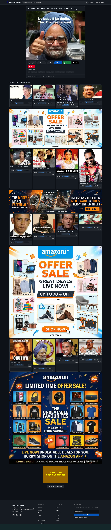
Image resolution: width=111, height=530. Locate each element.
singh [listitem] (67, 72)
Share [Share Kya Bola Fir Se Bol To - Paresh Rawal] (96, 102)
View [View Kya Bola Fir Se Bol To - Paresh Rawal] (82, 102)
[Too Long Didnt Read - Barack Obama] (67, 348)
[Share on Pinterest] (31, 66)
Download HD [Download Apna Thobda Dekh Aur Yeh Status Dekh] (65, 104)
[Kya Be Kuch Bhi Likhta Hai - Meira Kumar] (44, 92)
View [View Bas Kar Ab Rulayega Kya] (12, 242)
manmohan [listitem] (61, 72)
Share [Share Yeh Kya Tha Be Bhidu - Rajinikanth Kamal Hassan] (49, 172)
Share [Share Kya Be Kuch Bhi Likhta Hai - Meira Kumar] (49, 103)
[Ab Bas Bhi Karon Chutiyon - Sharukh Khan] (44, 223)
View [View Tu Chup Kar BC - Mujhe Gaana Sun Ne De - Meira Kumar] (12, 170)
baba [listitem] (33, 72)
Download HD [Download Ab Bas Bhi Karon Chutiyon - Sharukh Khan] (42, 236)
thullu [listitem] (43, 72)
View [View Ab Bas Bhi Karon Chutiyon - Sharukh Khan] (35, 236)
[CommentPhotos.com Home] (13, 2)
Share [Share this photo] (50, 63)
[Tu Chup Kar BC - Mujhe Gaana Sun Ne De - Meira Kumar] (21, 157)
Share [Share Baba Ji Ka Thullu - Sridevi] (72, 176)
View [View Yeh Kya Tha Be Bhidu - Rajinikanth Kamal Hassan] (35, 172)
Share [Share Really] (26, 103)
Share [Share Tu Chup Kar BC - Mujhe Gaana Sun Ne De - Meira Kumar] (26, 170)
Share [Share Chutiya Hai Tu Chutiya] (26, 364)
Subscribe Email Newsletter (86, 515)
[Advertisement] (55, 527)
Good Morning (41, 520)
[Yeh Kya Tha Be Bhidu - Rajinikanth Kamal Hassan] (44, 158)
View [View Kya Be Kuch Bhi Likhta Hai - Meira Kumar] (35, 103)
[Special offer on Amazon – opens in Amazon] (55, 128)
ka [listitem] (39, 72)
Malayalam (58, 512)
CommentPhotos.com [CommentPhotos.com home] (18, 505)
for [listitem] (52, 72)
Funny (39, 515)
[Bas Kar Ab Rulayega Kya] (21, 226)
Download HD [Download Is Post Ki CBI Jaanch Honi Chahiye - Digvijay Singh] (89, 359)
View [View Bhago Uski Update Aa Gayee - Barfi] (82, 227)
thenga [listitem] (48, 72)
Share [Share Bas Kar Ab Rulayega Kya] (26, 242)
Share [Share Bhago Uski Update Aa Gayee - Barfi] (96, 227)
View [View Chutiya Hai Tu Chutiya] (12, 364)
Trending (92, 2)
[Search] (86, 2)
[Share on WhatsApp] (67, 62)
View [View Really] (12, 103)
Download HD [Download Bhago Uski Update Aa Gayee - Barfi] (89, 227)
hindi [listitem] (72, 72)
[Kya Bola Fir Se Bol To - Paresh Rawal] (90, 91)
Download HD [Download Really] (19, 103)
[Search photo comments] (53, 2)
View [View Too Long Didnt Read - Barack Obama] (59, 360)
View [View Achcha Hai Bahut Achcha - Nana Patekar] (82, 185)
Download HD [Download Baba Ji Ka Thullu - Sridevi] (65, 176)
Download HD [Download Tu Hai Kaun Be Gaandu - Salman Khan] (65, 233)
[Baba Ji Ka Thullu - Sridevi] (67, 161)
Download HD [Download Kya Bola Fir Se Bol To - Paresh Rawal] (89, 102)
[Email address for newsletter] (86, 511)
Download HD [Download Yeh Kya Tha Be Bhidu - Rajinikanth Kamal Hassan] (42, 172)
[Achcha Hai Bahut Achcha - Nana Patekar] (90, 165)
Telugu (57, 518)
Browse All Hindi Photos (55, 486)
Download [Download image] (41, 63)
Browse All (40, 510)
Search (40, 512)
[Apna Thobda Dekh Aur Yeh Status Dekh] (67, 93)
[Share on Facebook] (58, 62)
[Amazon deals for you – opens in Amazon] (55, 201)
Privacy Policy (41, 523)
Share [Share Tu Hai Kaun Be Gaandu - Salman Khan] (72, 233)
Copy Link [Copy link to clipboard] (32, 63)
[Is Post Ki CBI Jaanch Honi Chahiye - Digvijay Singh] (90, 347)
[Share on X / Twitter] (75, 62)
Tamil (57, 515)
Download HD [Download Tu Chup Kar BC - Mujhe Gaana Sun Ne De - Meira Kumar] (19, 170)
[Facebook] (13, 515)
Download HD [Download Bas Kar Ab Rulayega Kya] (19, 242)
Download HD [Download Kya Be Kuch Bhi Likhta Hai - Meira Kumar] (42, 103)
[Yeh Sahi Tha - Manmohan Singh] (44, 352)
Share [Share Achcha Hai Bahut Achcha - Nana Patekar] (96, 185)
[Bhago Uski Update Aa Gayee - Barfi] (90, 219)
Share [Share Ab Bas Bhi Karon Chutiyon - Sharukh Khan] (49, 236)
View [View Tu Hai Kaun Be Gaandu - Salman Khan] (59, 233)
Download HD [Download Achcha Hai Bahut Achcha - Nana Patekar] (89, 185)
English (58, 507)
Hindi (102, 2)
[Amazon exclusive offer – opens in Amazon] (55, 418)
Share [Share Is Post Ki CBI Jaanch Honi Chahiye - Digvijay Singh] (96, 359)
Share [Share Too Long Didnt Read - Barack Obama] (72, 360)
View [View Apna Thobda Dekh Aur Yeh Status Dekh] (59, 104)
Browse (98, 2)
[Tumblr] (20, 515)
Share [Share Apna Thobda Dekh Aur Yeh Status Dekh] (72, 104)
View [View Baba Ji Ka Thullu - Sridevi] (59, 176)
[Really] (21, 92)
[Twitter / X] (16, 515)
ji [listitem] (36, 72)
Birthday (40, 518)
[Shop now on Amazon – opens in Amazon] (55, 292)
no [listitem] (29, 72)
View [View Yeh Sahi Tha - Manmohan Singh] (35, 368)
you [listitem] (56, 72)
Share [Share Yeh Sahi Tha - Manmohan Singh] (49, 368)
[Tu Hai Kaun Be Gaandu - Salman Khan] (67, 222)
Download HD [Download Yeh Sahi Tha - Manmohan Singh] (42, 368)
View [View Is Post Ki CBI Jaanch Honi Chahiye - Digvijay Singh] (82, 359)
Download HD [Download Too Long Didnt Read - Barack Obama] (65, 360)
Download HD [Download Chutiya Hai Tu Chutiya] (19, 364)
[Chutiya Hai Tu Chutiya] (21, 350)
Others (57, 520)
